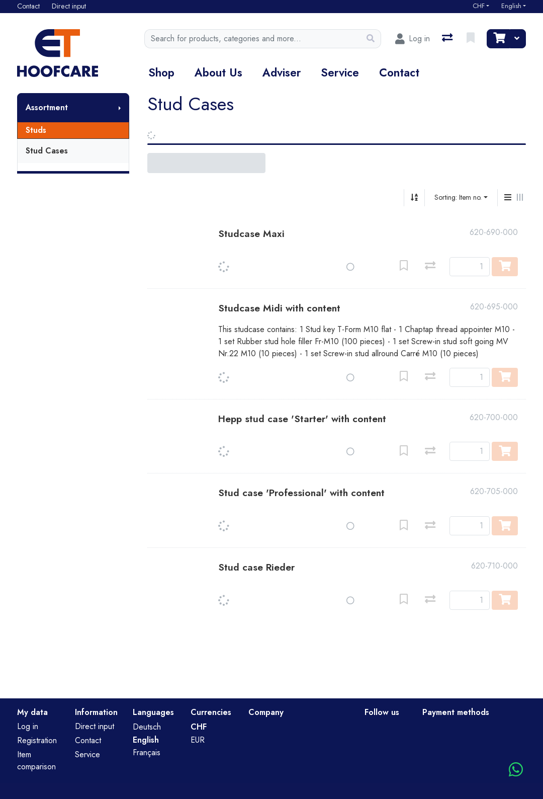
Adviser (281, 72)
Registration (37, 740)
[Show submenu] (120, 108)
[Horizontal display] (520, 197)
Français (146, 752)
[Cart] (498, 38)
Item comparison (36, 760)
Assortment (47, 107)
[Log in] (412, 39)
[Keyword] (252, 38)
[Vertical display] (508, 197)
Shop (161, 72)
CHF (479, 6)
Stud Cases (47, 150)
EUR (198, 740)
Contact (399, 72)
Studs (36, 130)
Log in (27, 726)
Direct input (94, 726)
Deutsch (147, 727)
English (511, 6)
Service (340, 72)
